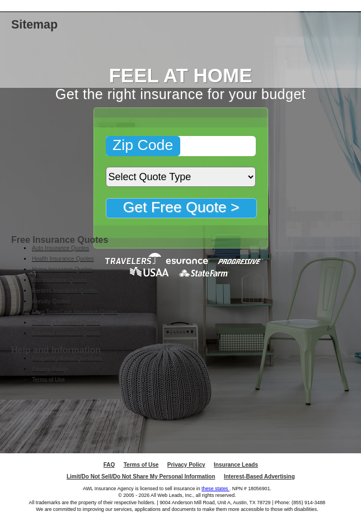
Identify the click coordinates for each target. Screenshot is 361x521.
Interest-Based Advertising (259, 476)
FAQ (109, 465)
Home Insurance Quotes (62, 269)
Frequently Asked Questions (67, 358)
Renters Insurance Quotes (64, 291)
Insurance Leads (236, 465)
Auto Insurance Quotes (60, 248)
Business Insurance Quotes (66, 333)
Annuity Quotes (51, 301)
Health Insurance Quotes (63, 259)
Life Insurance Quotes (59, 280)
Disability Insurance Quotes (66, 323)
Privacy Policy (49, 369)
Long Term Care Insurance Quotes (75, 312)
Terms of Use (48, 380)
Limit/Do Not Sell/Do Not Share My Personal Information (141, 476)
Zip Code (142, 145)
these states (215, 488)
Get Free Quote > (181, 207)
